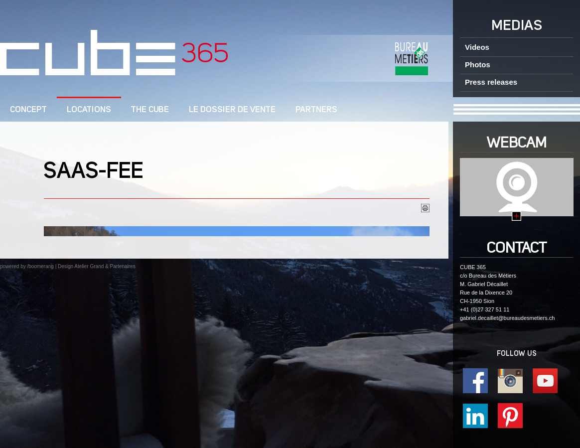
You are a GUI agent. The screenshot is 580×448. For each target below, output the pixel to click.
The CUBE (150, 110)
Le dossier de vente (232, 110)
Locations (89, 110)
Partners (316, 110)
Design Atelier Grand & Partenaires (97, 266)
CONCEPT (28, 110)
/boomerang (40, 266)
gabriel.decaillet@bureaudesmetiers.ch (507, 318)
